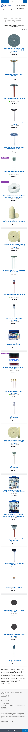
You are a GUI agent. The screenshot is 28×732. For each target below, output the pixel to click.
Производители (21, 716)
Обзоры (3, 717)
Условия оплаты (16, 714)
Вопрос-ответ (13, 716)
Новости (14, 713)
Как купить (9, 714)
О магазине (8, 713)
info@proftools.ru (5, 696)
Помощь (8, 716)
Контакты (3, 713)
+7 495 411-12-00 (5, 695)
